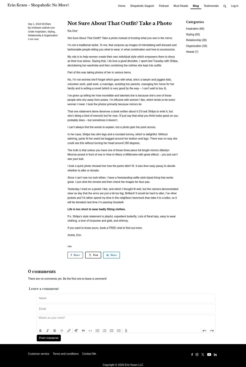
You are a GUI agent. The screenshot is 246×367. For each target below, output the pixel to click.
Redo (211, 331)
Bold (40, 331)
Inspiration (40, 31)
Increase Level (118, 331)
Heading (76, 331)
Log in (234, 5)
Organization (51, 35)
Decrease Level (111, 331)
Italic (47, 331)
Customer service (38, 353)
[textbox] (126, 322)
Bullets (97, 331)
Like (69, 246)
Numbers (104, 331)
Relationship (34, 35)
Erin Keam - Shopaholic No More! (38, 5)
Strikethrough (54, 331)
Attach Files (126, 331)
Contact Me (89, 353)
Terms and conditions (66, 353)
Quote (83, 331)
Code (90, 331)
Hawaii (192, 51)
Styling (51, 31)
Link (68, 331)
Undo (204, 331)
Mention (61, 331)
